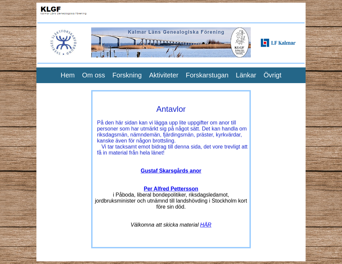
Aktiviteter (163, 75)
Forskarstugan (207, 75)
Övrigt (272, 75)
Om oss (93, 75)
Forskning (127, 75)
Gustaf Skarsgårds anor (171, 171)
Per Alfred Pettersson (171, 189)
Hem (67, 75)
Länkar (246, 75)
